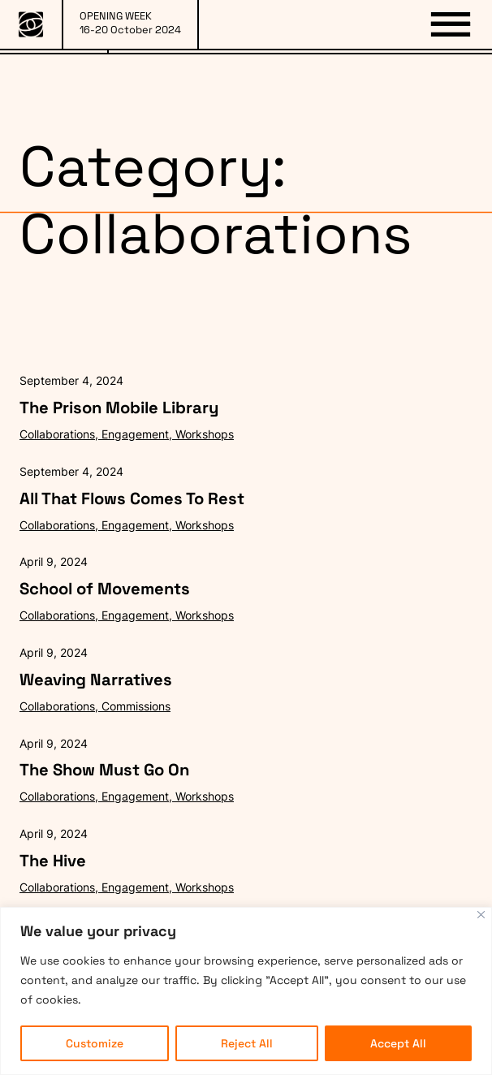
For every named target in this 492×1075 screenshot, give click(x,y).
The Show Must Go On (104, 769)
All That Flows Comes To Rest (131, 498)
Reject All (247, 1043)
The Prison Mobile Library (118, 407)
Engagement (135, 434)
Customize (94, 1043)
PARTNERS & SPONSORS (300, 88)
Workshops (204, 434)
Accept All (398, 1043)
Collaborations (57, 434)
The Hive (52, 860)
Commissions (135, 706)
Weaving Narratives (95, 679)
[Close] (481, 914)
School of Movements (104, 588)
